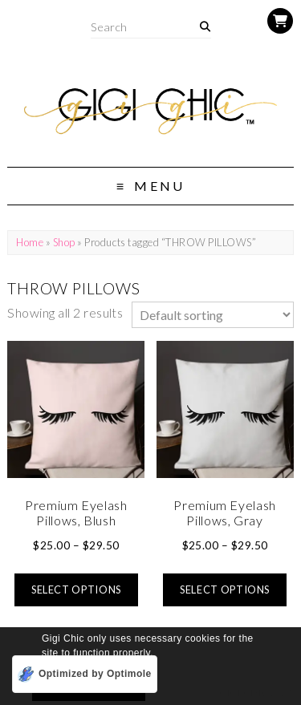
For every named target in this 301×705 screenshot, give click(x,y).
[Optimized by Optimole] (84, 674)
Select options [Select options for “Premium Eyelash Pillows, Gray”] (225, 589)
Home (29, 242)
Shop (64, 242)
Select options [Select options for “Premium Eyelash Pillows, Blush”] (76, 589)
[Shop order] (213, 315)
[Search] (205, 27)
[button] (159, 654)
